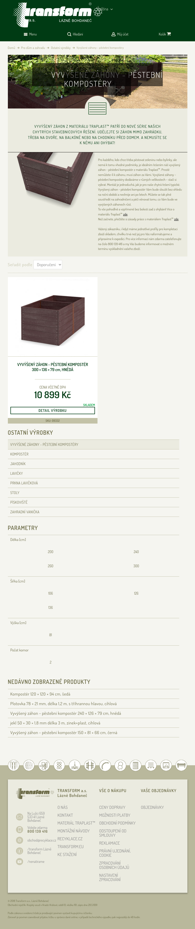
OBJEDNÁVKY (152, 807)
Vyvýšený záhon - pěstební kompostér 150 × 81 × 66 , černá (64, 732)
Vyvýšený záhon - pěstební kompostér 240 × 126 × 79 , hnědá (65, 713)
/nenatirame (35, 861)
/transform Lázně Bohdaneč (39, 851)
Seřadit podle (20, 264)
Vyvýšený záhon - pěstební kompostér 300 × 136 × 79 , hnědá (52, 367)
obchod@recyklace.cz (41, 840)
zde (125, 214)
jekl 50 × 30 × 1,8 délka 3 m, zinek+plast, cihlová (55, 722)
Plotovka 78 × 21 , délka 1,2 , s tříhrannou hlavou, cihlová (63, 703)
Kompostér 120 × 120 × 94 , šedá (40, 694)
